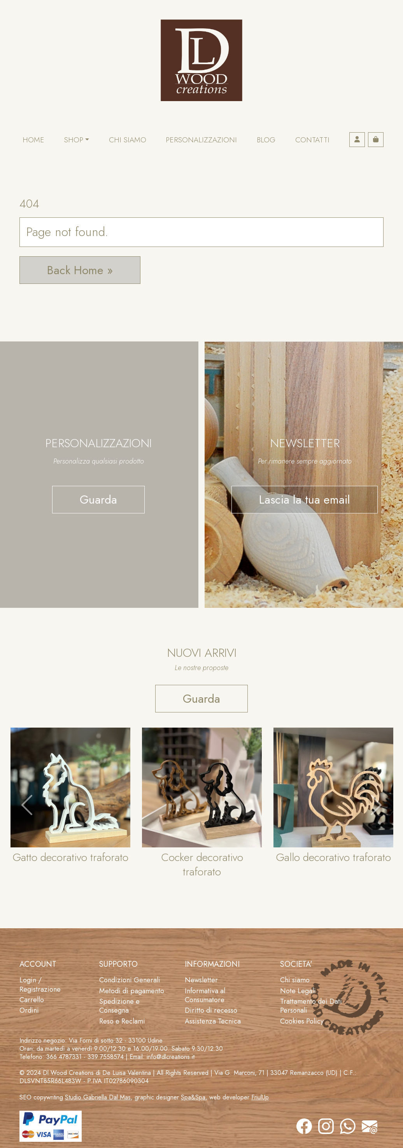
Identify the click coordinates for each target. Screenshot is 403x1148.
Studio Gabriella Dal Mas (98, 1097)
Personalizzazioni (201, 140)
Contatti (312, 140)
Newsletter (201, 980)
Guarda (98, 499)
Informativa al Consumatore (205, 995)
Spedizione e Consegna (119, 1005)
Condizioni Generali (129, 980)
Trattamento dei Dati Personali (311, 1005)
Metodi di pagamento (131, 991)
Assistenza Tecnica (213, 1021)
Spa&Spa (193, 1097)
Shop (73, 140)
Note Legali (298, 991)
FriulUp (260, 1097)
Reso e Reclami (122, 1021)
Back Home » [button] (80, 270)
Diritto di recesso (211, 1010)
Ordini (29, 1010)
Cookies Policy (302, 1021)
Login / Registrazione (40, 984)
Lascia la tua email (304, 499)
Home (33, 140)
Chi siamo (127, 140)
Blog (266, 140)
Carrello (31, 1000)
